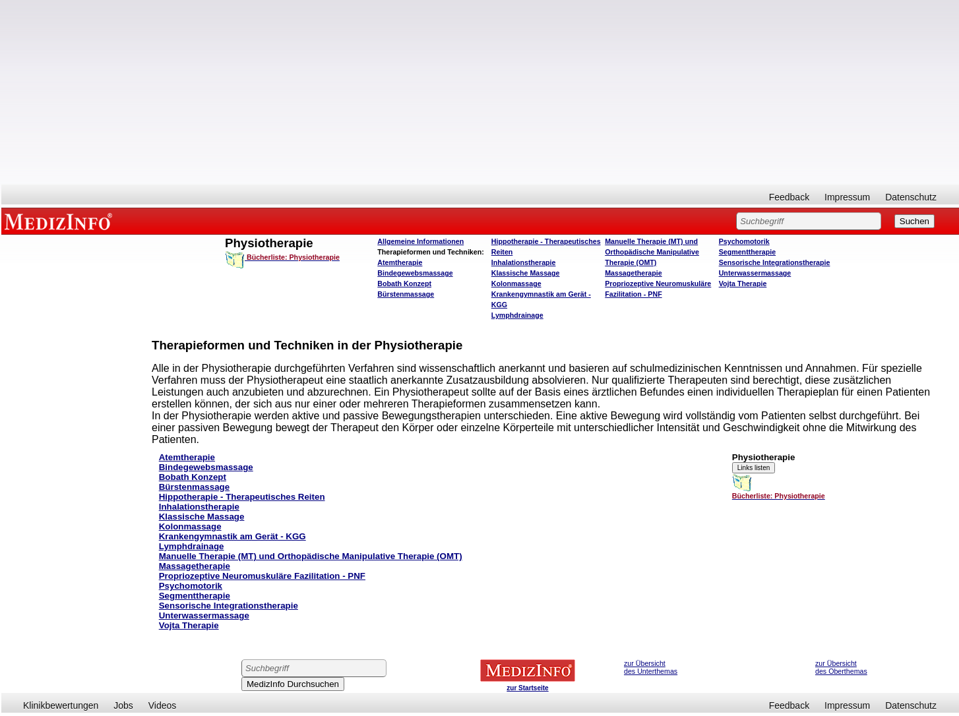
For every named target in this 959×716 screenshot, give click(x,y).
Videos (162, 705)
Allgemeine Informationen (420, 241)
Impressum (847, 197)
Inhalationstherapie (523, 262)
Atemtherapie (399, 262)
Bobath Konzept (404, 283)
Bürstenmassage (405, 294)
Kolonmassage (516, 283)
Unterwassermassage (755, 273)
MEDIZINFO (60, 221)
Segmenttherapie (747, 252)
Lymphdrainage (517, 315)
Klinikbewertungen (60, 705)
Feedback (789, 197)
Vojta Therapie (743, 283)
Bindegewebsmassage (414, 273)
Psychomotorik (744, 241)
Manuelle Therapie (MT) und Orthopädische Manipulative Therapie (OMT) (652, 251)
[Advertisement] (480, 92)
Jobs (123, 705)
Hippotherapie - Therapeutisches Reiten (242, 497)
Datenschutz (911, 197)
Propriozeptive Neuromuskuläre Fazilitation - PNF (262, 576)
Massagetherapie (633, 273)
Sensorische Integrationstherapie (774, 262)
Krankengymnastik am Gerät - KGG (232, 536)
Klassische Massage (525, 273)
